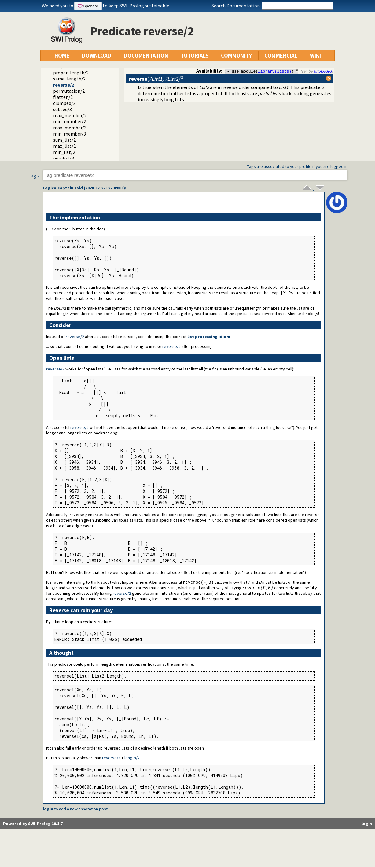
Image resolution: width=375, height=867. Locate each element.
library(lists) (274, 71)
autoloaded (322, 71)
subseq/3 (62, 109)
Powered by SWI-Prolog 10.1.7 (33, 824)
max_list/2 (64, 146)
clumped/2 (64, 103)
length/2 (132, 758)
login (48, 810)
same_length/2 (69, 79)
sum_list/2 (64, 140)
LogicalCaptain (58, 188)
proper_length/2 (71, 72)
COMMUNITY (236, 55)
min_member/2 (69, 121)
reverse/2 (63, 85)
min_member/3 (69, 134)
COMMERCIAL (280, 55)
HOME (61, 55)
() (154, 78)
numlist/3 (63, 158)
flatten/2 (63, 97)
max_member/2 (69, 115)
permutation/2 (69, 91)
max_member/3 (69, 128)
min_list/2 (64, 152)
